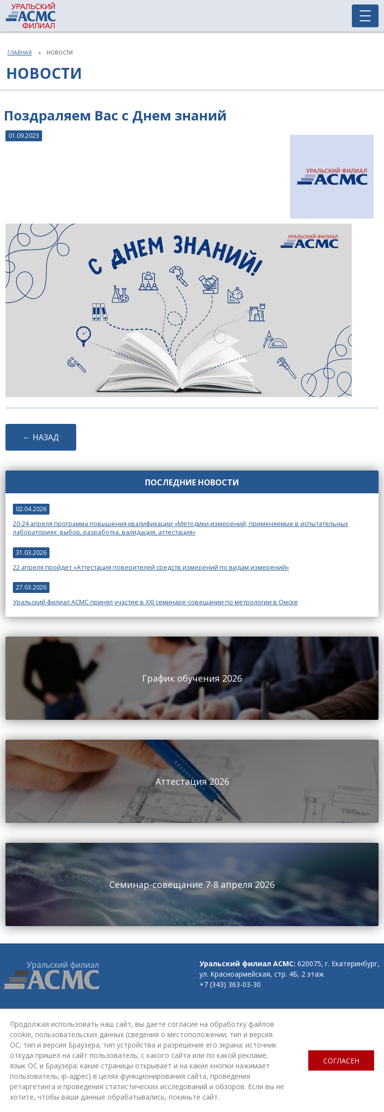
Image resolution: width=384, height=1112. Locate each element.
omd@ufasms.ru (225, 994)
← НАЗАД (41, 437)
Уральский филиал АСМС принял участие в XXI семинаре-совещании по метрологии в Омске (155, 602)
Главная (19, 52)
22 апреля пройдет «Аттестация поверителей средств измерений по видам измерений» (151, 567)
